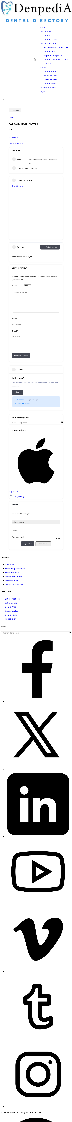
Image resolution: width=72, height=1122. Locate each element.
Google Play (16, 499)
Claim (11, 117)
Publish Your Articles (14, 580)
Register (36, 403)
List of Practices (12, 602)
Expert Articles (50, 75)
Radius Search (18, 540)
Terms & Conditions (14, 588)
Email (15, 334)
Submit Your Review (21, 359)
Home (42, 27)
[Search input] (35, 425)
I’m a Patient (46, 31)
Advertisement (12, 575)
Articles (43, 67)
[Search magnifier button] (62, 425)
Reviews (13, 137)
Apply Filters (28, 547)
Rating (15, 285)
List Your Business (48, 87)
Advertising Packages (15, 572)
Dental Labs (49, 51)
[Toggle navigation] (35, 59)
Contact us (10, 568)
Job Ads (47, 63)
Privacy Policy (11, 584)
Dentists (48, 35)
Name (15, 322)
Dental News (50, 83)
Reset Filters (44, 547)
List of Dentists (12, 606)
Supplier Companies (53, 55)
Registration (10, 622)
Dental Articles (50, 71)
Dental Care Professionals (56, 59)
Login (42, 91)
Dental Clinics (50, 39)
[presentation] (28, 349)
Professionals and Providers (57, 47)
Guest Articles (50, 79)
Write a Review (50, 247)
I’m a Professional (48, 43)
